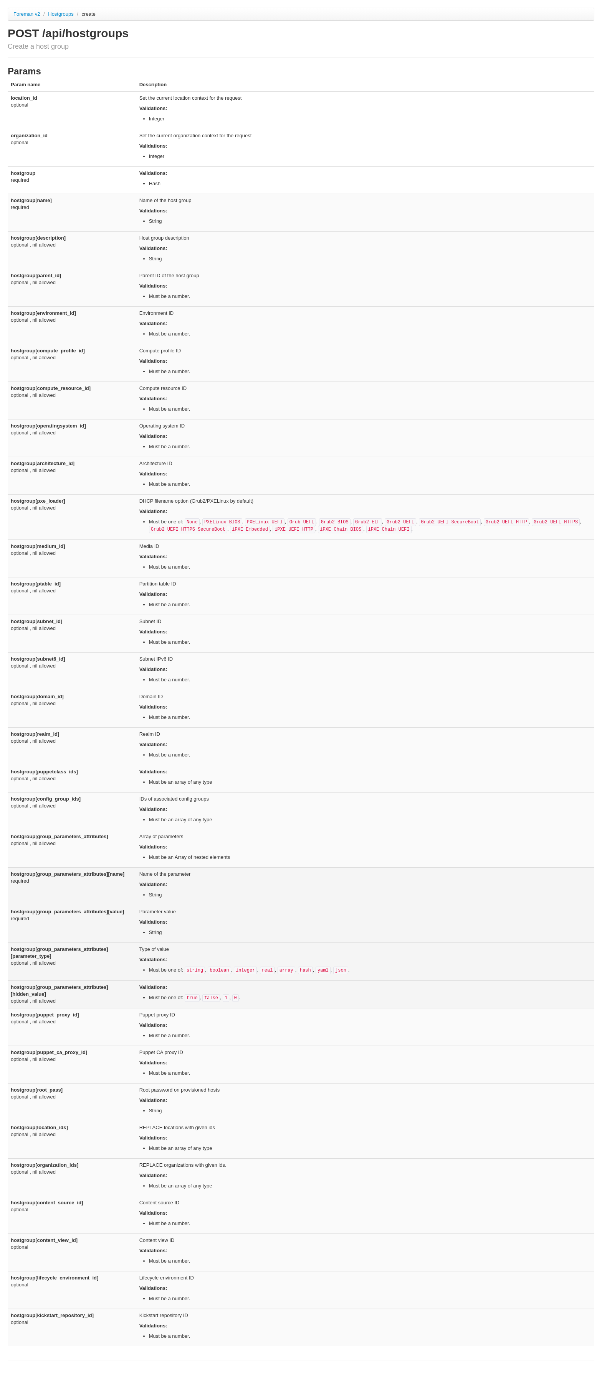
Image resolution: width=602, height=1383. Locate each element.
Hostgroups (61, 14)
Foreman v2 (26, 14)
